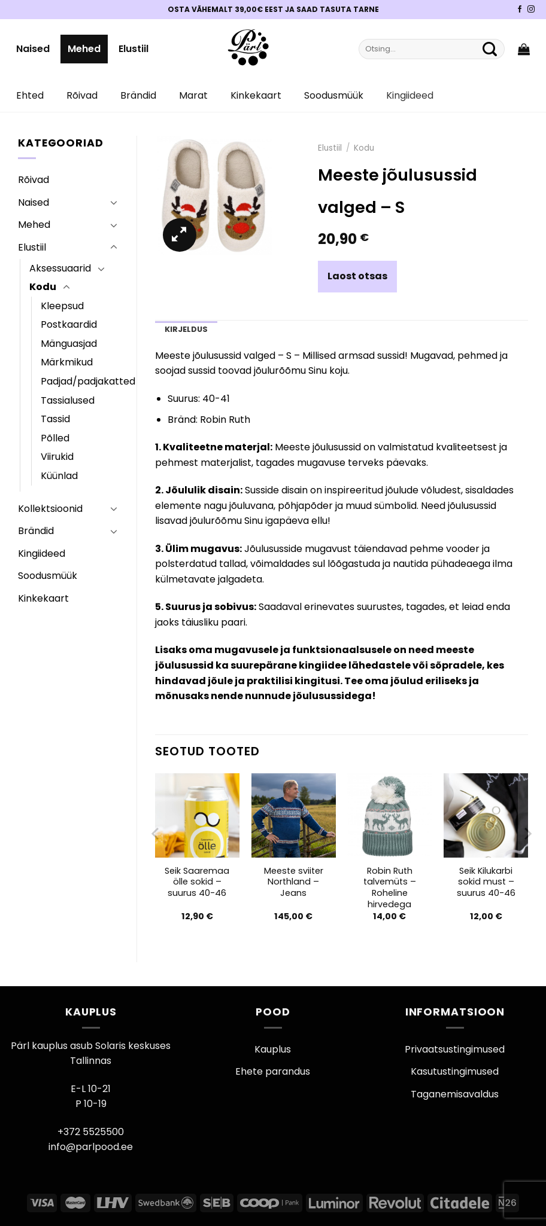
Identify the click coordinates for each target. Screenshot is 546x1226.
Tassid (55, 419)
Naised (33, 49)
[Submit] (490, 49)
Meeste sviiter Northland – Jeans (293, 882)
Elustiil (133, 49)
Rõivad (82, 95)
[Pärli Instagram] (531, 9)
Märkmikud (67, 362)
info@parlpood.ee (90, 1147)
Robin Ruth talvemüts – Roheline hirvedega (389, 887)
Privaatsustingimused (455, 1049)
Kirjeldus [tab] (186, 329)
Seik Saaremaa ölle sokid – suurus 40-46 (197, 882)
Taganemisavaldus (455, 1094)
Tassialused (68, 400)
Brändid (138, 95)
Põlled (55, 438)
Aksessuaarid (60, 268)
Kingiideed (409, 95)
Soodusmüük (333, 95)
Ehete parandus (272, 1071)
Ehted (30, 95)
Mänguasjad (69, 343)
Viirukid (57, 456)
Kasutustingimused (455, 1071)
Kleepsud (62, 306)
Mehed (84, 49)
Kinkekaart (255, 95)
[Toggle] (114, 202)
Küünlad (59, 476)
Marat (193, 95)
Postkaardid (69, 324)
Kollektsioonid (50, 509)
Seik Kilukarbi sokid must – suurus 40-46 (486, 882)
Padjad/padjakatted (88, 381)
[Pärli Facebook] (519, 9)
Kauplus (272, 1049)
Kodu (42, 287)
